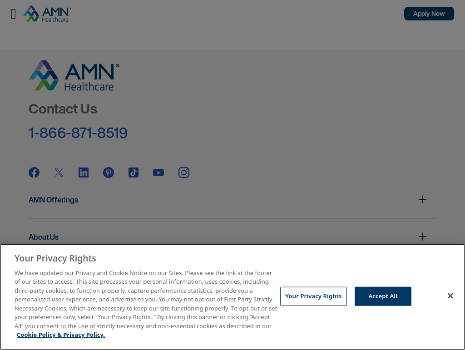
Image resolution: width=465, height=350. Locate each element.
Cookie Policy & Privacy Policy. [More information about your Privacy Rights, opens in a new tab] (61, 334)
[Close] (450, 296)
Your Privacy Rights (313, 296)
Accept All (382, 296)
